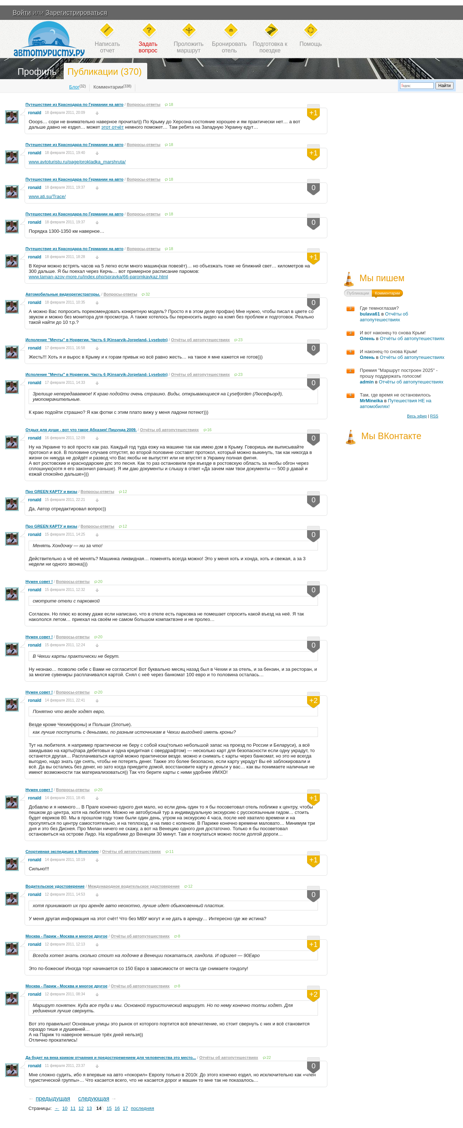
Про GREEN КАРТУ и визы (51, 491)
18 (171, 104)
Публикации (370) (104, 72)
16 (209, 430)
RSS (434, 416)
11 (171, 851)
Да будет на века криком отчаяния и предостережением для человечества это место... (110, 1057)
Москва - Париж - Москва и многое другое (66, 936)
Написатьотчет (107, 47)
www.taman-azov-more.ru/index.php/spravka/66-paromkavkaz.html (98, 276)
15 (108, 1108)
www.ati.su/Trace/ (47, 196)
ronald (34, 112)
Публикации (358, 293)
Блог (74, 87)
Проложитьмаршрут (188, 47)
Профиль (36, 72)
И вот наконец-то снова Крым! (393, 332)
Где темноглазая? (379, 308)
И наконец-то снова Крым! (388, 351)
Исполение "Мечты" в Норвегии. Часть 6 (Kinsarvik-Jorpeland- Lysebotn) (96, 340)
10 (64, 1108)
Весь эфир (417, 416)
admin (367, 382)
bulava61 (370, 314)
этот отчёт (112, 127)
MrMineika (371, 400)
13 (89, 1108)
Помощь (311, 44)
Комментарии (108, 87)
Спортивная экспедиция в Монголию (61, 851)
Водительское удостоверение (54, 886)
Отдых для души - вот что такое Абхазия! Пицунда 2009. (80, 430)
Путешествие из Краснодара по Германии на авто (74, 104)
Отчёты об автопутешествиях (200, 340)
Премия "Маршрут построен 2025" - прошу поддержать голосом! (399, 373)
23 (240, 340)
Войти (22, 12)
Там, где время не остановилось (395, 395)
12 (125, 491)
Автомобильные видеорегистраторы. (62, 294)
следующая (93, 1098)
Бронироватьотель (229, 47)
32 (147, 294)
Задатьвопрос (148, 47)
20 (100, 581)
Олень (367, 338)
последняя (142, 1108)
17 (125, 1108)
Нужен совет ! (38, 581)
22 (269, 1057)
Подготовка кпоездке (270, 47)
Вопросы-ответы (143, 104)
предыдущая (53, 1098)
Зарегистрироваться (76, 12)
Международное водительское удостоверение (134, 886)
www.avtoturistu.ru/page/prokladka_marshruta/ (77, 161)
